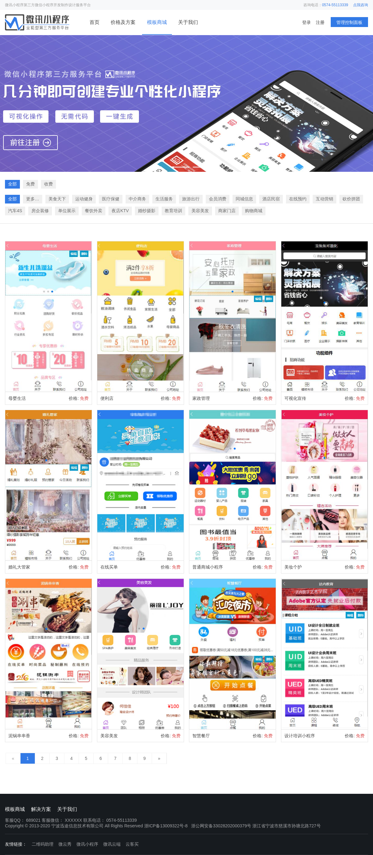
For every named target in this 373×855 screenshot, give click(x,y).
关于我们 (188, 22)
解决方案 (41, 809)
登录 (306, 22)
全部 (12, 183)
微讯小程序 (87, 844)
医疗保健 (110, 198)
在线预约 (297, 198)
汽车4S (15, 210)
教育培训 (173, 210)
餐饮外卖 (93, 210)
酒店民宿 (271, 198)
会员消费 (217, 198)
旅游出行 (191, 198)
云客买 (132, 844)
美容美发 (200, 210)
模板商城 (157, 22)
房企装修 (40, 210)
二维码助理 (42, 844)
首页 (94, 22)
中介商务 (137, 198)
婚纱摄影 (146, 210)
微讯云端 (112, 844)
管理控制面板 (349, 22)
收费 (48, 183)
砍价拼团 (351, 198)
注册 (320, 22)
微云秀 (64, 844)
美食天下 (57, 198)
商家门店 (227, 210)
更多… (32, 198)
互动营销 (324, 198)
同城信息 (244, 198)
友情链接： (16, 844)
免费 (30, 183)
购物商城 (253, 210)
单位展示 (67, 210)
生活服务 (164, 198)
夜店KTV (120, 210)
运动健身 (84, 198)
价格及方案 (123, 22)
